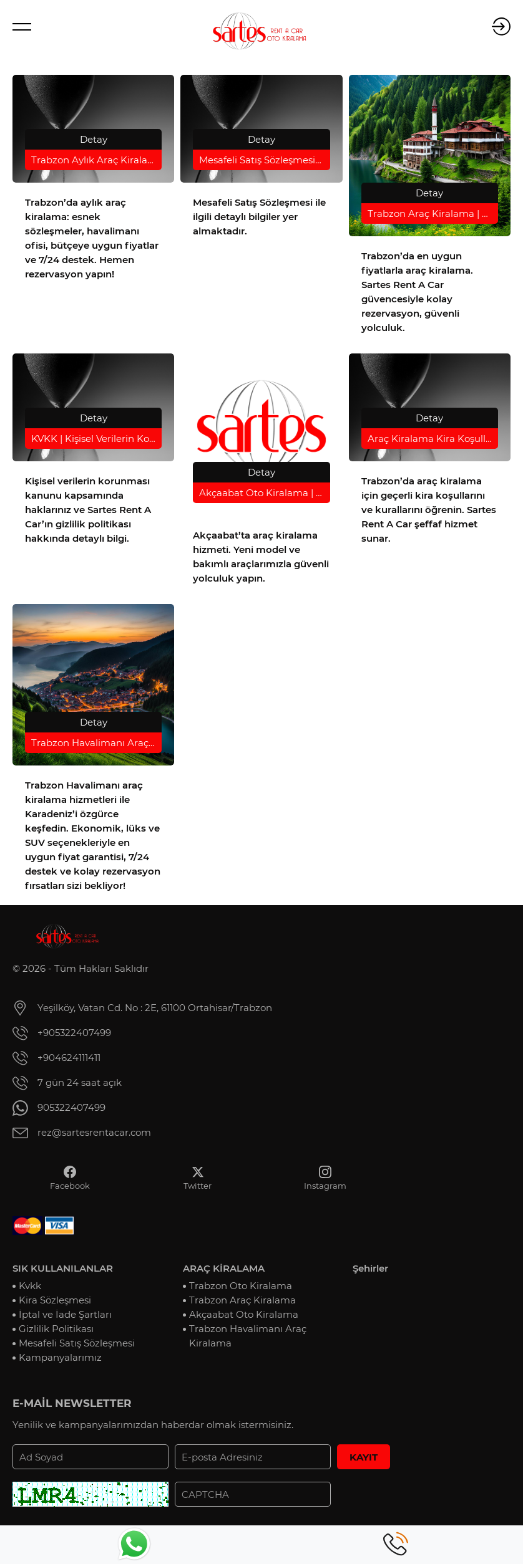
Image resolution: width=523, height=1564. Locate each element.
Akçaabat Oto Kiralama (243, 1314)
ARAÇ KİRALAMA (224, 1268)
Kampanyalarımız (60, 1357)
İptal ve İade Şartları (65, 1314)
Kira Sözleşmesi (55, 1300)
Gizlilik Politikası (56, 1329)
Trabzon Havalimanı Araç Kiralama (247, 1336)
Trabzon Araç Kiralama (242, 1300)
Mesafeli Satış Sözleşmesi (77, 1343)
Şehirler (370, 1268)
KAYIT (363, 1457)
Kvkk (30, 1286)
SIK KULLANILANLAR (62, 1268)
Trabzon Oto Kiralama (240, 1286)
